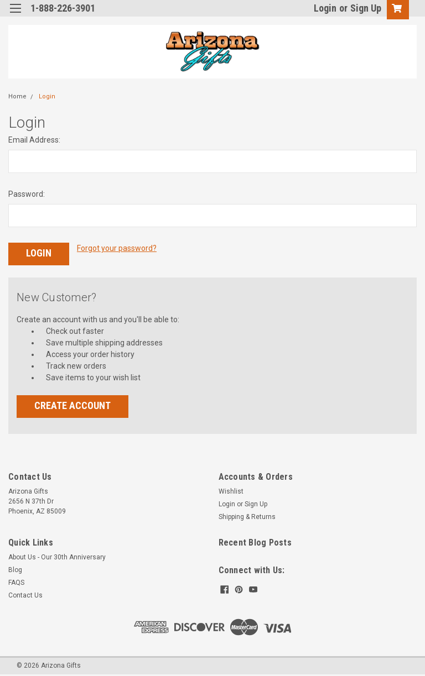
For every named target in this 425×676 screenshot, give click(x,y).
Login (325, 8)
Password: (26, 194)
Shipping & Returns (247, 516)
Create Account (72, 405)
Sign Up (365, 8)
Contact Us (25, 595)
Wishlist (231, 491)
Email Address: (34, 139)
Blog (15, 569)
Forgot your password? (117, 248)
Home (17, 96)
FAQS (16, 582)
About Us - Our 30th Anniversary (57, 556)
